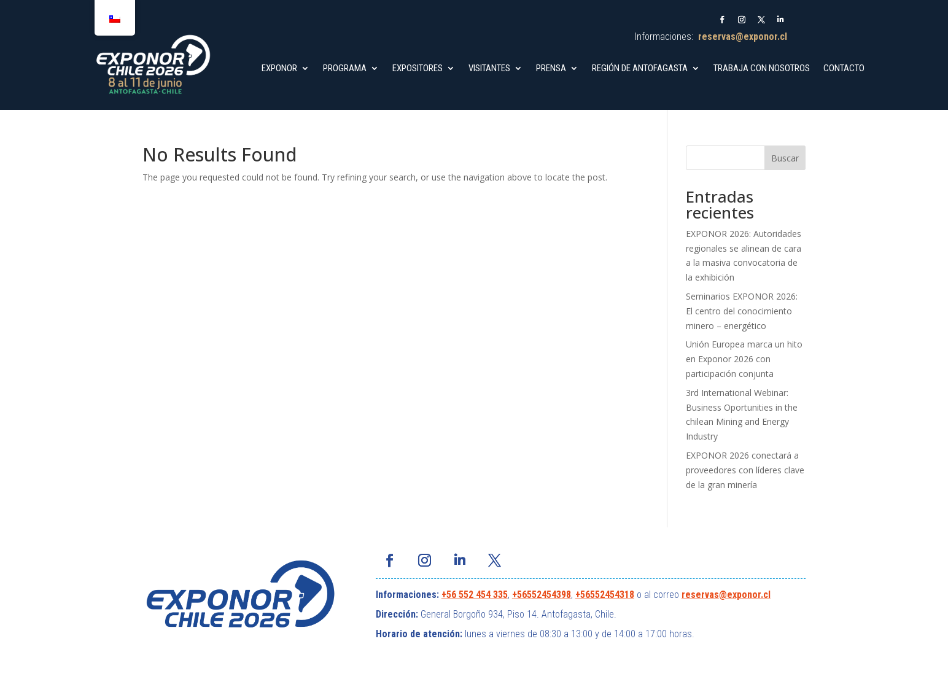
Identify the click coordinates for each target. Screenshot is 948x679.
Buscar (785, 158)
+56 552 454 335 (474, 594)
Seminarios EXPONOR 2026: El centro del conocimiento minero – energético (742, 311)
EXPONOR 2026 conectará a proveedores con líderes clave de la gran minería (745, 470)
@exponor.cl (745, 594)
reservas (700, 594)
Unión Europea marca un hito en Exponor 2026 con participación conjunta (744, 358)
